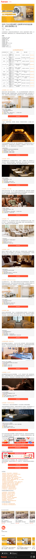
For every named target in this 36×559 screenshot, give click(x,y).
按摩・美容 (8, 29)
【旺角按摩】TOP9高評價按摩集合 (8, 480)
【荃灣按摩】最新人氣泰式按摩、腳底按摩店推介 (10, 476)
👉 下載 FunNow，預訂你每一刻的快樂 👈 (18, 445)
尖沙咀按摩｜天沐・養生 (5, 40)
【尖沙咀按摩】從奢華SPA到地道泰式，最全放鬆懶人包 (11, 482)
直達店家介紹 (32, 58)
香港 (3, 29)
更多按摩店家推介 (18, 447)
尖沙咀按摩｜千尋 (4, 41)
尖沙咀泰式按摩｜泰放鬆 (5, 38)
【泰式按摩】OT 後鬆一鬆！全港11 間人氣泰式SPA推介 (11, 474)
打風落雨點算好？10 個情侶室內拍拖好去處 (9, 488)
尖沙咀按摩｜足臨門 (5, 42)
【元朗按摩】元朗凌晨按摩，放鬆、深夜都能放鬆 (10, 478)
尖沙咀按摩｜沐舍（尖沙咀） (6, 37)
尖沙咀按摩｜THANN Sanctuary (6, 46)
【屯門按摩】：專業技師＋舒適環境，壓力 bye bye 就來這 (11, 477)
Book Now (18, 116)
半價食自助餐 (18, 464)
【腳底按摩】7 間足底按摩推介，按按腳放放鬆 (9, 473)
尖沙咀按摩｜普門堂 (5, 39)
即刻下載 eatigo (18, 467)
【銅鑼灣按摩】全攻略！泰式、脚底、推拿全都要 (10, 483)
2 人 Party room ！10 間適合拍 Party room (9, 489)
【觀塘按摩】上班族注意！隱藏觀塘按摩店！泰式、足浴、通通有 (13, 479)
